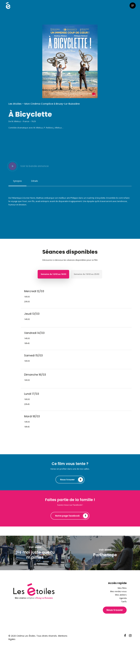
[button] (133, 5)
